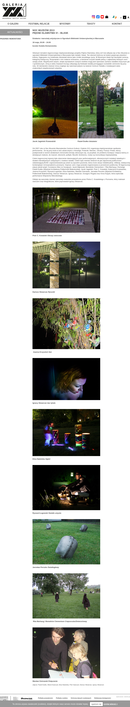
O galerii (13, 24)
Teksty (91, 24)
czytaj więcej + (111, 704)
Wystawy (65, 24)
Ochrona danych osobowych (81, 698)
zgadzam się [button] (96, 704)
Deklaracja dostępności (102, 698)
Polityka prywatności (45, 698)
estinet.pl (127, 697)
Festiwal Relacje (38, 24)
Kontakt (117, 24)
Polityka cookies (62, 698)
